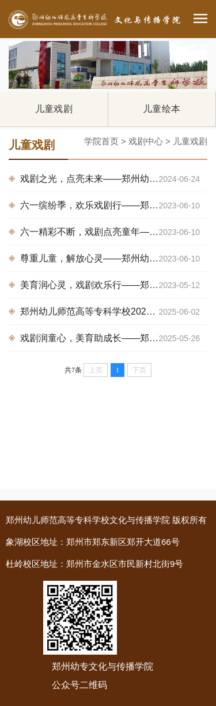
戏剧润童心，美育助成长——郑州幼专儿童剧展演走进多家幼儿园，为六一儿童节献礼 (113, 338)
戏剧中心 (145, 141)
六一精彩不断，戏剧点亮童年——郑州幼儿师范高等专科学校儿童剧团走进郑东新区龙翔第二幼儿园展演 (113, 232)
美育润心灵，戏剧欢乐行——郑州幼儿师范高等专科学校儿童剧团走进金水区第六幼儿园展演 (113, 285)
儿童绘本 (161, 109)
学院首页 (101, 141)
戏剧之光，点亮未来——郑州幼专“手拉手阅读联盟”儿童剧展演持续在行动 (113, 179)
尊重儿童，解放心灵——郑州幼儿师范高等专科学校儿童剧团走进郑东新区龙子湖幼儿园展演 (113, 258)
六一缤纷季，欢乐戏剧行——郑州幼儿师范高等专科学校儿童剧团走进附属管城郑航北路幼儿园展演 (113, 205)
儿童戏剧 (54, 109)
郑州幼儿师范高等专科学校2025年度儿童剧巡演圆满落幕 (113, 311)
